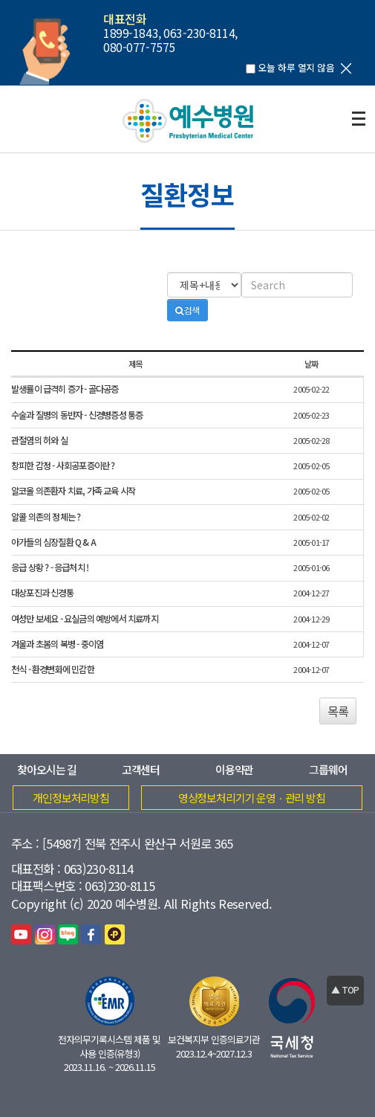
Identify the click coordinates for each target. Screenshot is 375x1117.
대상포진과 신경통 (42, 593)
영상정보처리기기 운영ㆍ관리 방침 (251, 797)
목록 (337, 711)
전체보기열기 (359, 119)
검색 (187, 309)
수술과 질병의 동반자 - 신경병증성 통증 (77, 415)
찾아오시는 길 (46, 769)
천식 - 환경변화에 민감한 (52, 669)
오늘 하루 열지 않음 (296, 67)
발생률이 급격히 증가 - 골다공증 (65, 389)
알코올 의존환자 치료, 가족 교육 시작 (73, 491)
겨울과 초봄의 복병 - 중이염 (57, 644)
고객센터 (141, 769)
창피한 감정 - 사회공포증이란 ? (63, 466)
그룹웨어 (328, 769)
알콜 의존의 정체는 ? (45, 517)
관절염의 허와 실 (39, 440)
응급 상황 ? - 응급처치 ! (49, 567)
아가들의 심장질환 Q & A (53, 542)
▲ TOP (345, 989)
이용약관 (234, 769)
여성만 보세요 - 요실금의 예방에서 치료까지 (84, 619)
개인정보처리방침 (70, 797)
